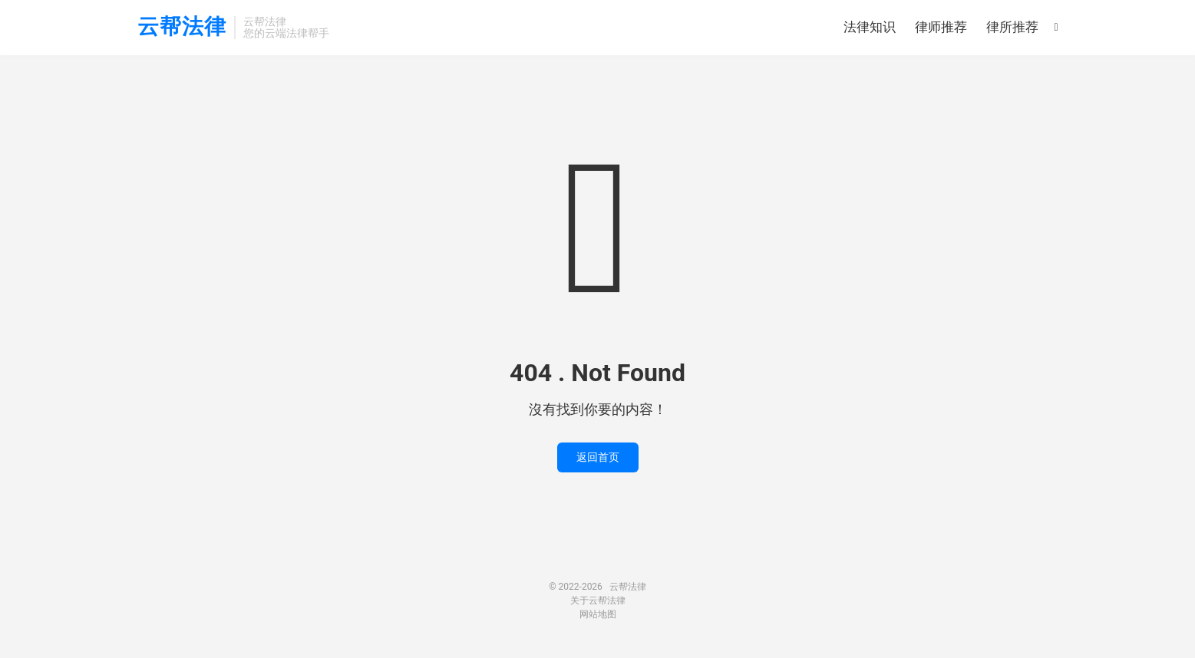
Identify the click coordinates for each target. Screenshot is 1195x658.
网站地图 (597, 614)
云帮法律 (181, 27)
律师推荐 (941, 27)
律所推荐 (1012, 27)
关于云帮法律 (598, 600)
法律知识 (869, 27)
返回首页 (597, 457)
